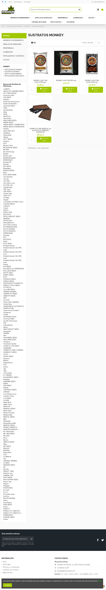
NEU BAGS (7, 446)
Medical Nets (7, 415)
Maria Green (7, 410)
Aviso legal (27, 2)
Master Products (8, 413)
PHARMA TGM (8, 475)
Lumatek (6, 400)
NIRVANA (6, 450)
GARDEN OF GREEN (10, 294)
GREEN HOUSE (8, 308)
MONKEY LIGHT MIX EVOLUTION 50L (40, 81)
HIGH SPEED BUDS (9, 340)
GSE (4, 323)
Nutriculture (7, 452)
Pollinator (6, 486)
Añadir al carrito (44, 90)
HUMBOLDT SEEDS (10, 352)
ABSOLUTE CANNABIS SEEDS (13, 91)
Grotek (5, 314)
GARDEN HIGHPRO (9, 292)
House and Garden (9, 344)
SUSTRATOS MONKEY (12, 71)
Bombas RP (7, 162)
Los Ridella (7, 398)
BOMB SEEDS (8, 160)
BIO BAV (6, 149)
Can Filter (6, 181)
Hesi (4, 335)
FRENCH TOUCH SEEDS (11, 285)
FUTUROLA (7, 287)
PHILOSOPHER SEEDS (10, 479)
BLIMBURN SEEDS (9, 158)
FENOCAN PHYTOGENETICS (13, 283)
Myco (5, 438)
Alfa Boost (6, 116)
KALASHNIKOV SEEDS (10, 377)
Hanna (5, 327)
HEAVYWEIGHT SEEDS (11, 329)
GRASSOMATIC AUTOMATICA (13, 306)
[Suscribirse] (31, 539)
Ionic (5, 365)
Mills (4, 419)
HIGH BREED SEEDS (10, 337)
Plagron (6, 484)
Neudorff (6, 448)
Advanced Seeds (9, 106)
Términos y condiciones (11, 567)
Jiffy (4, 369)
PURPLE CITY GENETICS (11, 511)
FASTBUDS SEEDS (9, 279)
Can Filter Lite (8, 185)
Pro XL (5, 492)
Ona (4, 459)
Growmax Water (8, 319)
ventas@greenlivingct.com (66, 571)
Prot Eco (6, 496)
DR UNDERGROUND (10, 227)
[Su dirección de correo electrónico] (15, 539)
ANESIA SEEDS (8, 122)
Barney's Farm (8, 145)
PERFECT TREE (8, 471)
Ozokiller (6, 463)
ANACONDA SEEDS (9, 120)
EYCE (5, 277)
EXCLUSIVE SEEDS (9, 271)
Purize (5, 507)
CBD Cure (6, 189)
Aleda (5, 114)
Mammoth (6, 406)
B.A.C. (5, 143)
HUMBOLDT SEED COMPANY (13, 350)
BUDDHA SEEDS (8, 170)
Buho (5, 173)
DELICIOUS (7, 214)
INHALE (5, 360)
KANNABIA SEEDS (9, 381)
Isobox (5, 367)
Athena (5, 137)
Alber (5, 112)
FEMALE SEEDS (8, 281)
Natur (5, 444)
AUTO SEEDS (7, 139)
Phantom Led (7, 473)
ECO (4, 237)
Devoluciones (18, 2)
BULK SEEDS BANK (9, 175)
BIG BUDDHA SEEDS (10, 147)
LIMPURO (6, 392)
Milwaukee (7, 421)
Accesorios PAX (8, 95)
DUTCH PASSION (9, 229)
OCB (4, 454)
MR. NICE (6, 436)
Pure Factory (7, 502)
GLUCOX (6, 300)
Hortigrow (6, 342)
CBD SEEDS (7, 191)
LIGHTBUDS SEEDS (9, 390)
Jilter (5, 371)
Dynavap (6, 235)
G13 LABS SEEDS (9, 289)
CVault (5, 208)
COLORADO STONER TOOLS (13, 202)
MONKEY (6, 66)
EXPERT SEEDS (8, 275)
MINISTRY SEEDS (9, 425)
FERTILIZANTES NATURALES (14, 76)
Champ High (7, 193)
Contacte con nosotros (11, 570)
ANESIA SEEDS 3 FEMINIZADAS (13, 124)
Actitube (6, 99)
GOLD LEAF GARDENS (11, 302)
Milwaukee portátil (9, 423)
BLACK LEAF (7, 156)
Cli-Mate (6, 198)
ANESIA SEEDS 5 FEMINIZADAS (13, 127)
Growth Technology (10, 321)
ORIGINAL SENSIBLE (10, 461)
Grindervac (7, 312)
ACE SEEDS (7, 97)
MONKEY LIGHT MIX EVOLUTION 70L (92, 81)
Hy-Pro (5, 354)
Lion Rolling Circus (9, 394)
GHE (4, 298)
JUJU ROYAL (7, 373)
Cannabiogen (7, 187)
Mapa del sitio (7, 572)
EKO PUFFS (7, 239)
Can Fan (6, 179)
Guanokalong (8, 325)
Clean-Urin (7, 195)
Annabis (6, 129)
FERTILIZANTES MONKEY (13, 69)
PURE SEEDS (7, 504)
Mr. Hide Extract (8, 431)
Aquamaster (7, 135)
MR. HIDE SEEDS (8, 434)
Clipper (5, 200)
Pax (4, 467)
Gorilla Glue (7, 304)
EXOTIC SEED (8, 273)
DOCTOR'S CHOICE (10, 225)
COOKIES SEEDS (9, 204)
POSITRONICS (8, 488)
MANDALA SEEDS (9, 408)
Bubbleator (7, 168)
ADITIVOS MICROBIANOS (13, 74)
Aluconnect (7, 118)
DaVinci (5, 210)
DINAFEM (6, 218)
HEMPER (6, 333)
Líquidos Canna (8, 396)
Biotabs (5, 154)
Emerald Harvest (9, 246)
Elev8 (5, 241)
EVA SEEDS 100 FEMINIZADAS (13, 269)
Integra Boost (7, 363)
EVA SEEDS (7, 266)
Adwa (5, 108)
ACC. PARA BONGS (9, 93)
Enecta (5, 264)
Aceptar (7, 585)
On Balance (7, 456)
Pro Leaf (6, 490)
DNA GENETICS (8, 223)
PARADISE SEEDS (9, 465)
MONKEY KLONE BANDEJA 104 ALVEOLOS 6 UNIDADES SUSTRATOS (40, 130)
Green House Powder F (11, 310)
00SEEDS (6, 89)
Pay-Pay (6, 469)
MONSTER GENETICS (10, 429)
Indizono (6, 358)
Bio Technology (8, 152)
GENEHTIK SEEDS (9, 296)
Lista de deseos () (98, 2)
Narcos (5, 440)
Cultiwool (6, 206)
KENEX (5, 383)
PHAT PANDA (7, 477)
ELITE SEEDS (7, 243)
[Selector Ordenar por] (88, 42)
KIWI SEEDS (7, 385)
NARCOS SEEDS (8, 442)
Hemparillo (7, 331)
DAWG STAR (7, 212)
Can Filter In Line (9, 183)
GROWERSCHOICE (9, 317)
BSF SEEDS (7, 166)
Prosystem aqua (8, 494)
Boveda (5, 164)
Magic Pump (7, 404)
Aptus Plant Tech (9, 131)
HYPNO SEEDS (8, 356)
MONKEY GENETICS (10, 427)
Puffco (5, 500)
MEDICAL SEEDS (9, 417)
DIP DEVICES (7, 220)
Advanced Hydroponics (11, 102)
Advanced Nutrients (10, 104)
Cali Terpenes (8, 177)
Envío (10, 2)
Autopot (6, 141)
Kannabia (6, 379)
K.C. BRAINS (7, 375)
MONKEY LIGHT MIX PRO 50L (66, 80)
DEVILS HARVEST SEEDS (11, 216)
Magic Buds (7, 402)
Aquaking (6, 133)
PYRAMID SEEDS (9, 517)
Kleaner (5, 388)
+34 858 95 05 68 (63, 568)
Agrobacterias (8, 110)
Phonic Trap (7, 482)
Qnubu (5, 519)
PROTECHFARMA (9, 498)
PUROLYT (6, 509)
